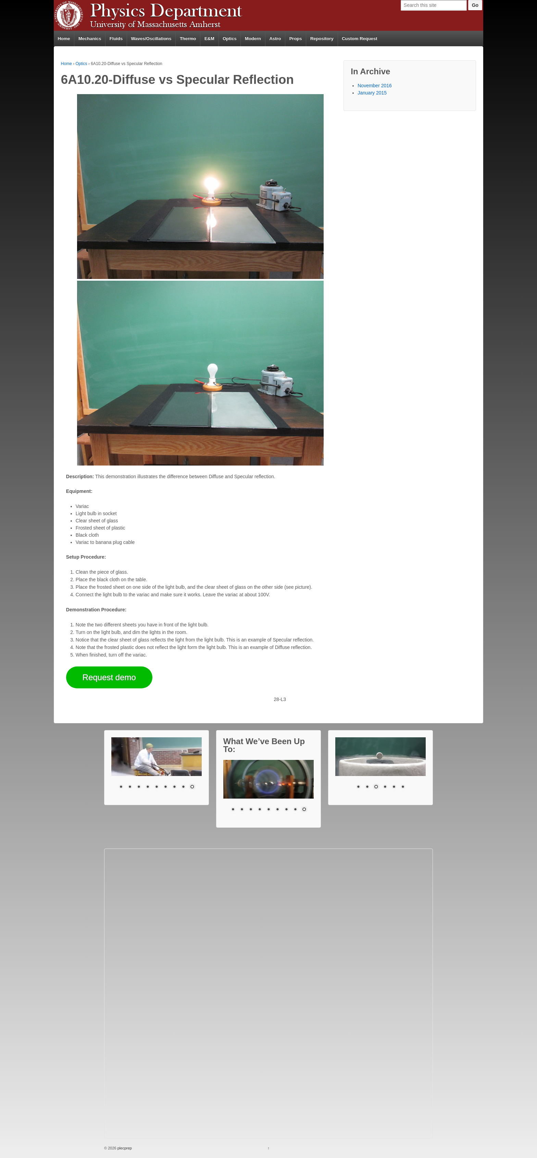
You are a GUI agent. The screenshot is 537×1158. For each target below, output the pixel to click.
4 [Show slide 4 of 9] (147, 787)
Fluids (116, 38)
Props (295, 38)
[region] (156, 767)
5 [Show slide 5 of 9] (156, 787)
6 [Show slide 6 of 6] (403, 787)
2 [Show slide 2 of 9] (130, 787)
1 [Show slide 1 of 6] (358, 787)
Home (64, 38)
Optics (229, 38)
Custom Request (359, 38)
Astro (275, 38)
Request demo (109, 677)
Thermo (188, 38)
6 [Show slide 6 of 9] (165, 787)
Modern (253, 38)
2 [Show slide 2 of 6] (367, 787)
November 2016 (375, 85)
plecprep (124, 1148)
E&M (209, 38)
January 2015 (372, 93)
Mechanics (89, 38)
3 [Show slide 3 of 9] (138, 787)
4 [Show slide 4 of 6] (385, 787)
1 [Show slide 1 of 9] (121, 787)
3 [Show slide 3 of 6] (376, 787)
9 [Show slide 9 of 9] (192, 787)
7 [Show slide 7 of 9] (174, 787)
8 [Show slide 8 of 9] (183, 787)
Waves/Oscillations (151, 38)
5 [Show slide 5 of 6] (394, 787)
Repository (322, 38)
